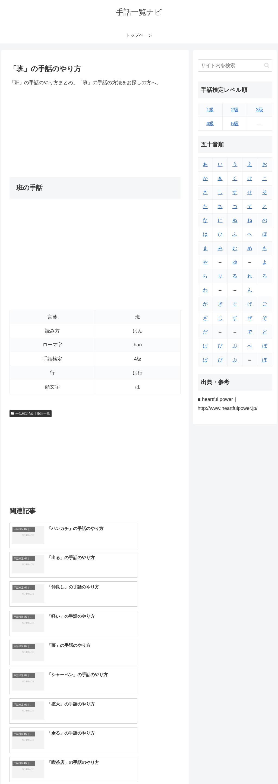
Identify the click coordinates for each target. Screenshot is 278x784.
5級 (235, 123)
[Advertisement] (95, 132)
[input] (235, 65)
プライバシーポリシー (254, 767)
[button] (266, 65)
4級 (210, 123)
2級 (235, 109)
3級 (259, 109)
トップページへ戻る (212, 767)
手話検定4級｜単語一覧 (30, 413)
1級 (210, 109)
